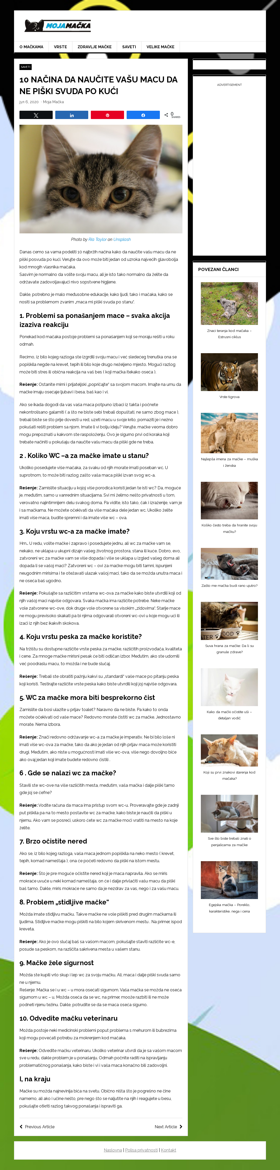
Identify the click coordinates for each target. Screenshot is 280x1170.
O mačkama (31, 47)
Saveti (129, 47)
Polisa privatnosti (141, 1150)
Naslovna (113, 1150)
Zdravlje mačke (95, 47)
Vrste (60, 47)
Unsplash (122, 239)
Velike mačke (160, 47)
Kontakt (168, 1150)
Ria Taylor (97, 239)
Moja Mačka (53, 102)
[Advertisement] (229, 170)
